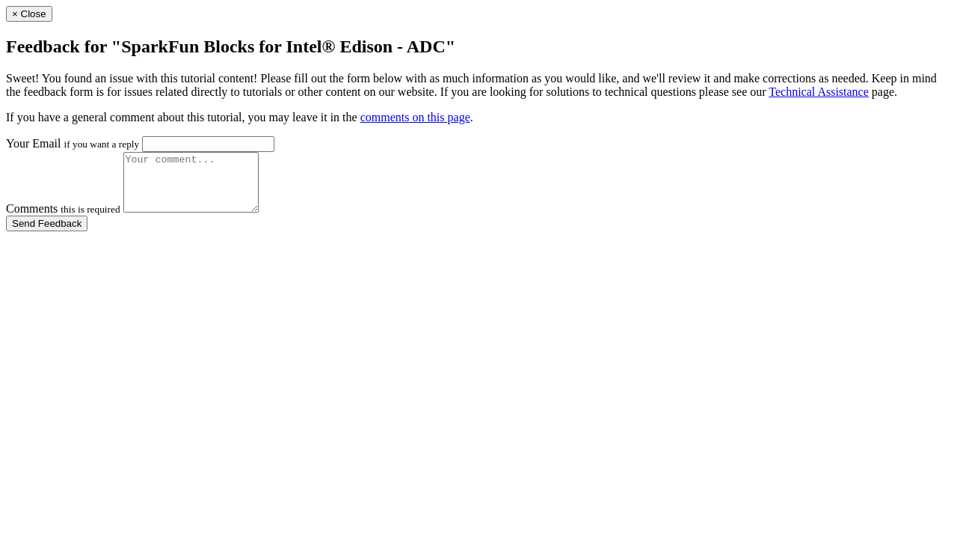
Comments (63, 219)
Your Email (72, 143)
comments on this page (415, 117)
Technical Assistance (819, 91)
